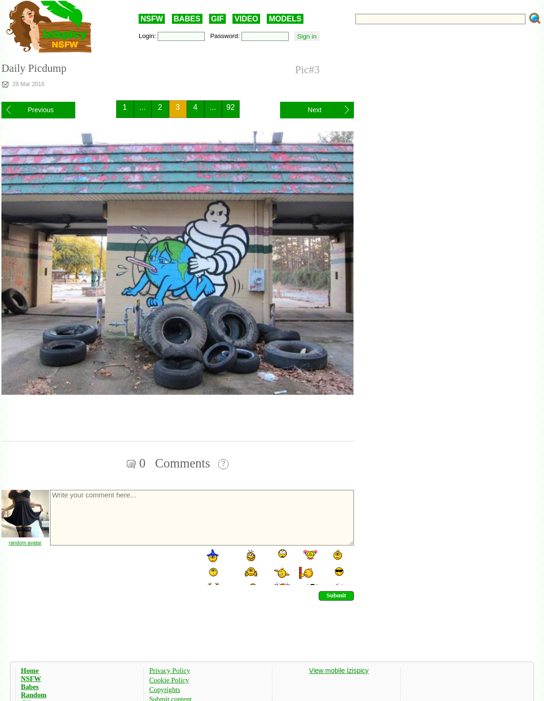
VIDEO (246, 19)
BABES (187, 19)
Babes (30, 687)
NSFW (152, 19)
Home (30, 670)
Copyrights (164, 689)
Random (34, 695)
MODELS (285, 19)
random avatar (25, 542)
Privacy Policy (169, 670)
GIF (217, 19)
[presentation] (121, 566)
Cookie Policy (169, 680)
